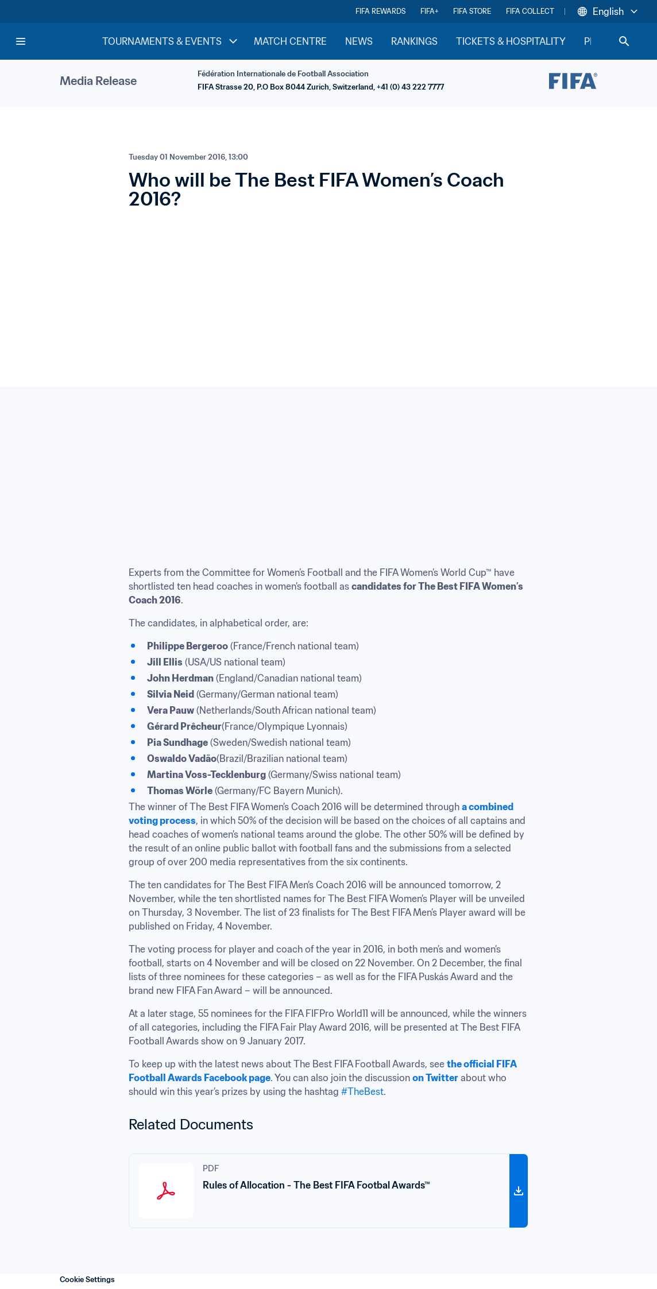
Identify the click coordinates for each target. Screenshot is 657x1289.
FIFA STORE (472, 11)
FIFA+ (429, 11)
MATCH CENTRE (290, 41)
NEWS (359, 41)
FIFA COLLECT (530, 11)
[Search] (624, 41)
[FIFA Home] (58, 41)
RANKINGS (414, 41)
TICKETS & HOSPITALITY (511, 41)
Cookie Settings (87, 1279)
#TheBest (362, 1091)
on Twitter (435, 1077)
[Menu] (21, 41)
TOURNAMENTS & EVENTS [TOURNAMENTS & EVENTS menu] (171, 41)
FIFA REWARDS (380, 11)
